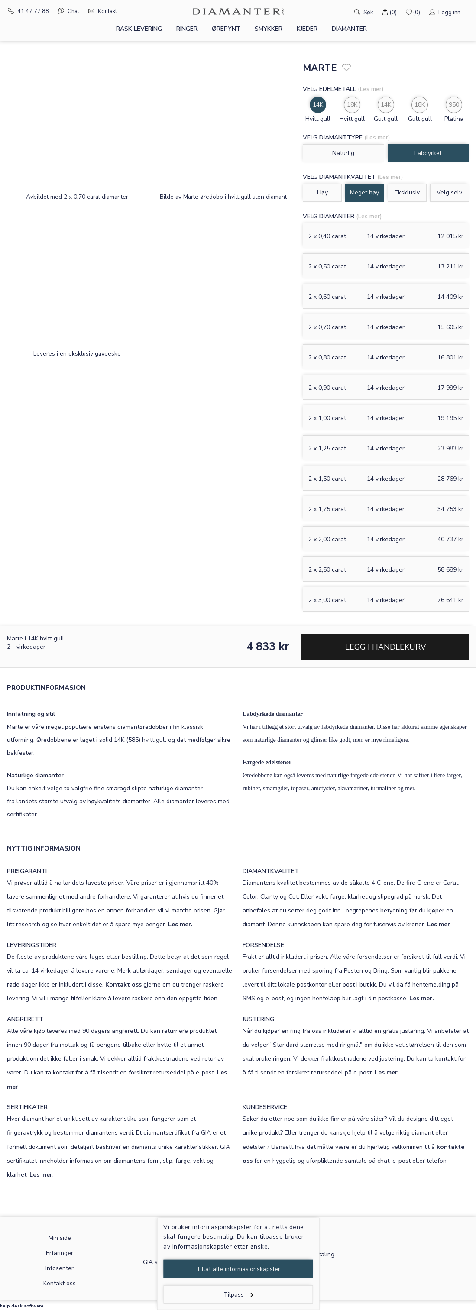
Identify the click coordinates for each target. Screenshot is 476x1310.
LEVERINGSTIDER (31, 945)
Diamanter (349, 29)
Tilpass (238, 1295)
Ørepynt (226, 29)
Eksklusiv (407, 192)
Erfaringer (59, 1253)
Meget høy (364, 192)
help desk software (22, 1306)
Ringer (187, 29)
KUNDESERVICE (265, 1107)
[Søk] (345, 11)
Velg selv (449, 192)
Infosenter (59, 1268)
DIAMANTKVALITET (271, 871)
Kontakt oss (123, 984)
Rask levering (139, 29)
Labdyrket (428, 153)
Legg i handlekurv (385, 647)
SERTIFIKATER (27, 1107)
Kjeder (307, 29)
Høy (322, 192)
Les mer (438, 924)
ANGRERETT (25, 1019)
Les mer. (180, 924)
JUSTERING (258, 1019)
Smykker (268, 29)
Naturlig (343, 153)
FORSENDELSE (263, 945)
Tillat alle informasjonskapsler (238, 1269)
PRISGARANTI (27, 871)
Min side (60, 1238)
